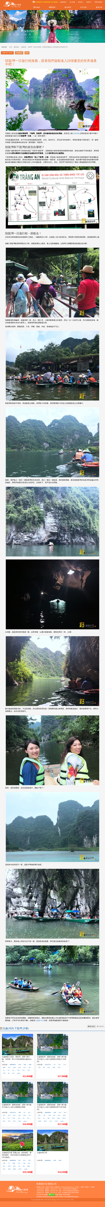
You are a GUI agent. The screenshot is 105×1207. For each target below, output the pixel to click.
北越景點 (76, 133)
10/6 (14, 1169)
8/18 (64, 1115)
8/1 (9, 1073)
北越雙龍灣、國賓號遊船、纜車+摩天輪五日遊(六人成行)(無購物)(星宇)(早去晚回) (52, 1107)
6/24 (19, 1067)
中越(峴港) (19, 52)
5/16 (20, 1064)
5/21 (20, 1112)
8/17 (9, 1121)
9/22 (53, 1118)
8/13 (49, 1067)
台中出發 (83, 7)
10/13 (63, 1118)
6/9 (19, 1160)
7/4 (4, 1070)
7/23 (64, 1064)
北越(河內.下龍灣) (7, 52)
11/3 (51, 1121)
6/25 (25, 1115)
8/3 (28, 1118)
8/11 (59, 1115)
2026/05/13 (13, 1064)
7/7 (9, 1163)
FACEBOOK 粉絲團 (42, 1194)
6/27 (25, 1067)
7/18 (18, 1070)
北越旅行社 (39, 1020)
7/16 (59, 1064)
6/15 (9, 1115)
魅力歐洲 (68, 7)
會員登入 (80, 2)
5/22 (55, 1160)
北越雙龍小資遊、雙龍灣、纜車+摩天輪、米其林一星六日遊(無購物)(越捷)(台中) (17, 1059)
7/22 (23, 1070)
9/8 (48, 1118)
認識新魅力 (63, 2)
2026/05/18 (13, 1112)
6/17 (14, 1115)
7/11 (13, 1070)
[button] (8, 26)
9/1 (44, 1118)
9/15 (28, 1166)
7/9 (54, 1064)
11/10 (56, 1121)
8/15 (4, 1121)
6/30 (39, 1115)
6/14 (60, 1112)
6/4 (29, 1112)
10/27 (45, 1121)
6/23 (65, 1112)
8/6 (44, 1067)
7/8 (8, 1070)
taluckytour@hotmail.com (68, 1187)
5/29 (60, 1160)
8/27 (59, 1067)
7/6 (4, 1118)
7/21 (44, 1115)
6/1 (24, 1112)
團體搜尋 (52, 7)
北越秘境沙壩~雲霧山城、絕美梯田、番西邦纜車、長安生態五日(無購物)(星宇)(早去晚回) (16, 1155)
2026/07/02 (48, 1064)
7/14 (14, 1163)
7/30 (39, 1067)
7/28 (49, 1115)
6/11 (4, 1115)
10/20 (39, 1121)
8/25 (39, 1118)
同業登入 (89, 2)
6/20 (14, 1067)
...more (18, 1073)
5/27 (25, 1064)
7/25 (28, 1070)
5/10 (55, 1112)
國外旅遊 (36, 7)
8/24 (19, 1121)
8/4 (54, 1115)
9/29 (58, 1118)
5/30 (30, 1064)
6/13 (9, 1067)
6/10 (4, 1067)
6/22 (19, 1115)
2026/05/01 (48, 1112)
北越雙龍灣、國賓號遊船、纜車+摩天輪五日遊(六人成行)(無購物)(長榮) (16, 1106)
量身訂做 (99, 7)
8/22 (14, 1121)
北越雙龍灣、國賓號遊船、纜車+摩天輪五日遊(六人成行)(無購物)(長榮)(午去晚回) (52, 1059)
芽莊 (27, 52)
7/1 (29, 1067)
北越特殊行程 (42, 1153)
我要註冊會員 (98, 2)
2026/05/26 (13, 1160)
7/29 (4, 1073)
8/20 (54, 1067)
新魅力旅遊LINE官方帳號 (59, 1194)
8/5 (13, 1073)
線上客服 (72, 2)
